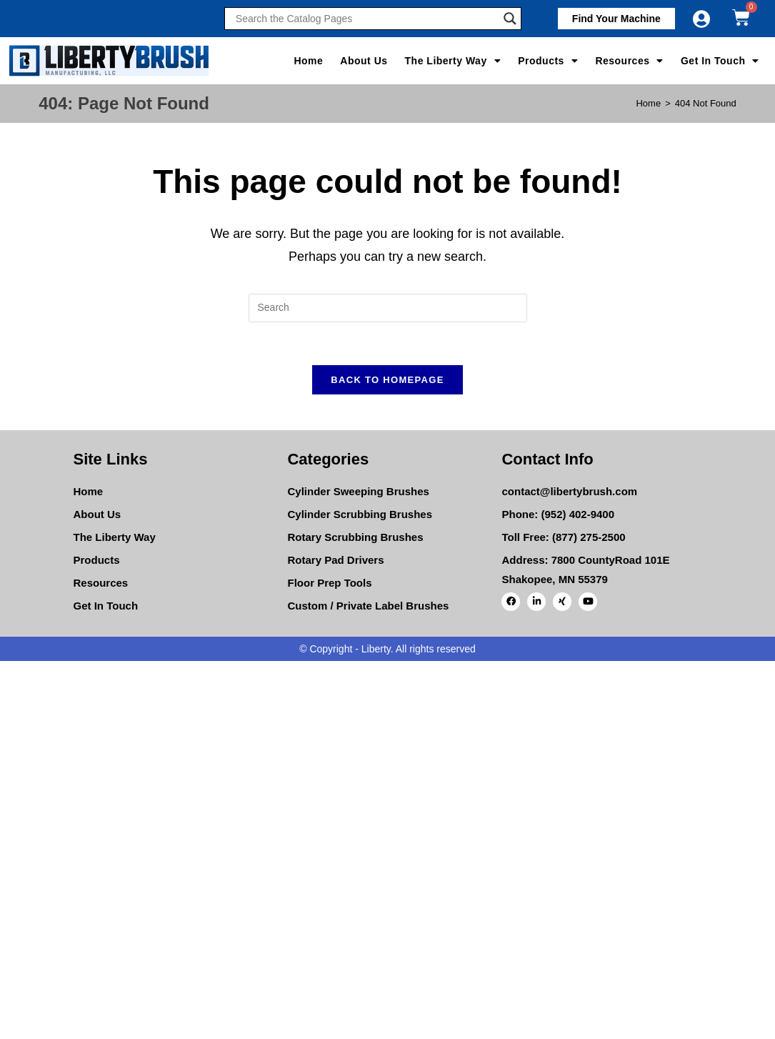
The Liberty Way (453, 61)
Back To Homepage (387, 379)
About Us (363, 60)
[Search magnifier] (510, 18)
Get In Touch (720, 61)
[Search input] (366, 18)
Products (548, 61)
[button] (616, 18)
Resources (629, 61)
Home (308, 60)
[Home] (648, 103)
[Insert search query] (388, 308)
